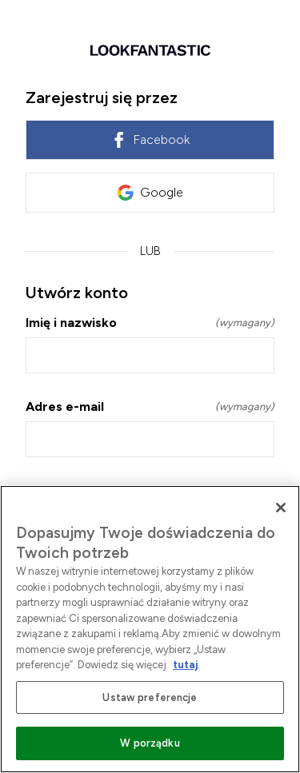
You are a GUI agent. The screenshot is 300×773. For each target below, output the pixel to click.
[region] (150, 629)
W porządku (149, 743)
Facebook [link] (150, 140)
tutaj (185, 665)
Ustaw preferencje (149, 697)
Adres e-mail (150, 406)
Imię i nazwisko (150, 322)
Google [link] (150, 193)
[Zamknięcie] (280, 507)
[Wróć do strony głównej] (150, 50)
